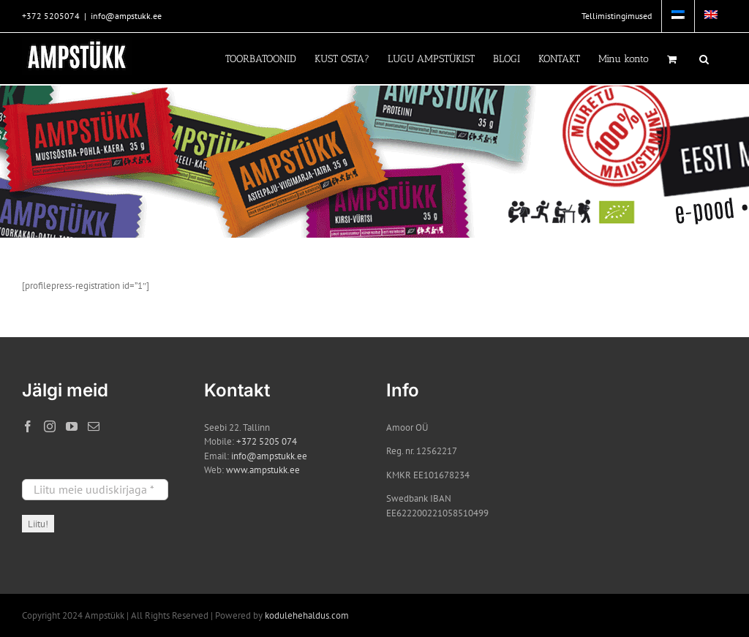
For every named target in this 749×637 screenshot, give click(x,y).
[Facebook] (28, 426)
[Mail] (93, 426)
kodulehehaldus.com (307, 615)
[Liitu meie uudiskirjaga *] (95, 489)
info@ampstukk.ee (126, 15)
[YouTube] (72, 426)
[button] (704, 58)
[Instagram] (50, 426)
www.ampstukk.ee (263, 470)
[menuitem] (678, 16)
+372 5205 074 (266, 441)
